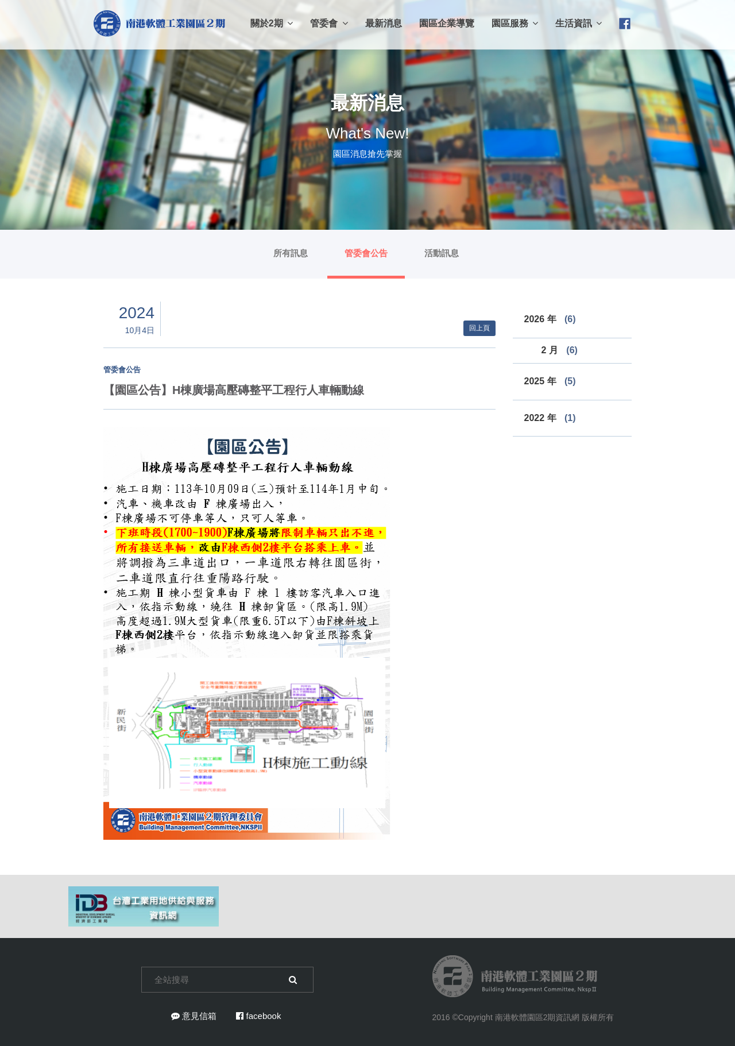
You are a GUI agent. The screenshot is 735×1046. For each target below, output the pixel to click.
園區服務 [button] (515, 23)
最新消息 (383, 23)
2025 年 (550, 381)
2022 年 (550, 418)
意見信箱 (193, 1016)
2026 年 (550, 319)
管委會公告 (366, 253)
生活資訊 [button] (578, 23)
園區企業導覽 (446, 23)
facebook (258, 1016)
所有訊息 (290, 253)
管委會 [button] (328, 23)
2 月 (559, 350)
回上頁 (479, 328)
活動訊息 (441, 253)
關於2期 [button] (271, 23)
